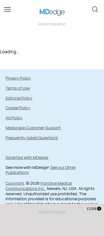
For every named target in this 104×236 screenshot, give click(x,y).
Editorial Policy (19, 98)
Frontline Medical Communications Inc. (39, 186)
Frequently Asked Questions (32, 137)
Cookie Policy (18, 107)
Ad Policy (14, 117)
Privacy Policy (18, 78)
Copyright (15, 183)
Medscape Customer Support (33, 127)
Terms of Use (18, 88)
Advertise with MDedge (27, 157)
